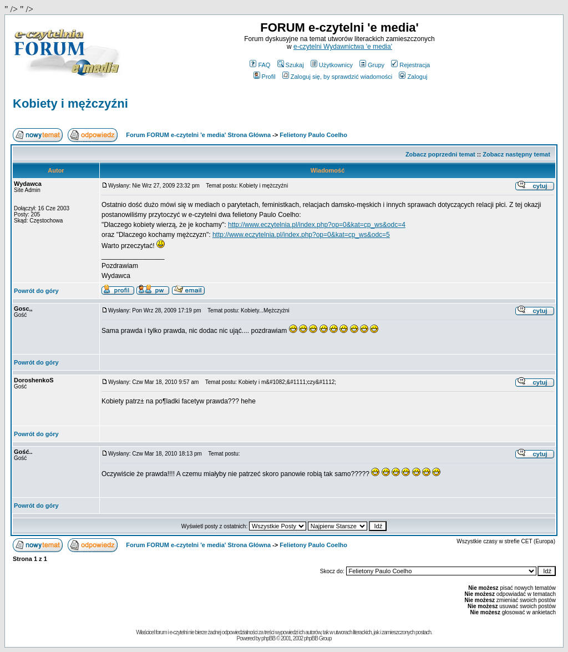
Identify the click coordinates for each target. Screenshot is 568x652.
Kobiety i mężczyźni (70, 103)
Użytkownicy (332, 65)
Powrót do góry (36, 290)
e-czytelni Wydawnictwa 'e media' (342, 46)
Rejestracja (410, 65)
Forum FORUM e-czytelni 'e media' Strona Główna (198, 135)
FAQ (260, 65)
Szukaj (290, 65)
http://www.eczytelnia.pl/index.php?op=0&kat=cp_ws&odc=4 (316, 225)
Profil (264, 76)
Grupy (371, 65)
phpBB (268, 638)
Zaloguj (413, 76)
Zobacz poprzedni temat (440, 154)
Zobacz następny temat (516, 154)
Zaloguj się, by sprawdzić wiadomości (337, 76)
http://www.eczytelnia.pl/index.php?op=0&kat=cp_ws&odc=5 (301, 235)
